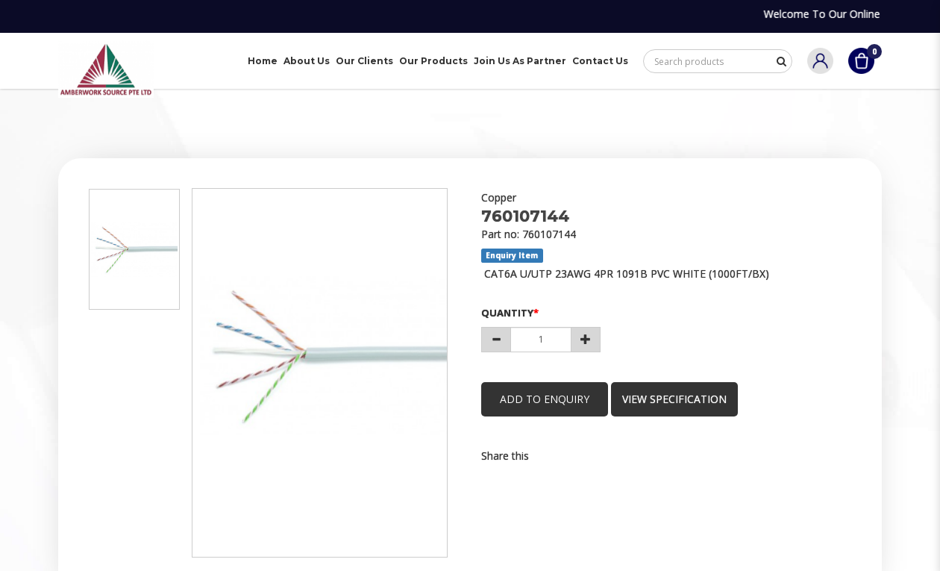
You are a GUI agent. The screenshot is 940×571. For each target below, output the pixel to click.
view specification (674, 399)
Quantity (507, 312)
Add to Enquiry (544, 399)
